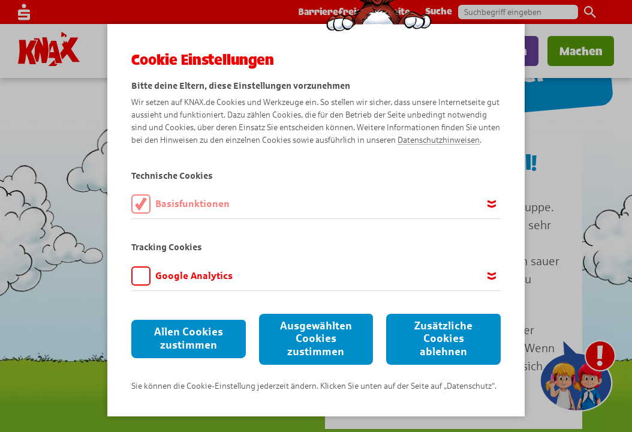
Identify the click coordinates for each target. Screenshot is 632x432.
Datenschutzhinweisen (439, 140)
